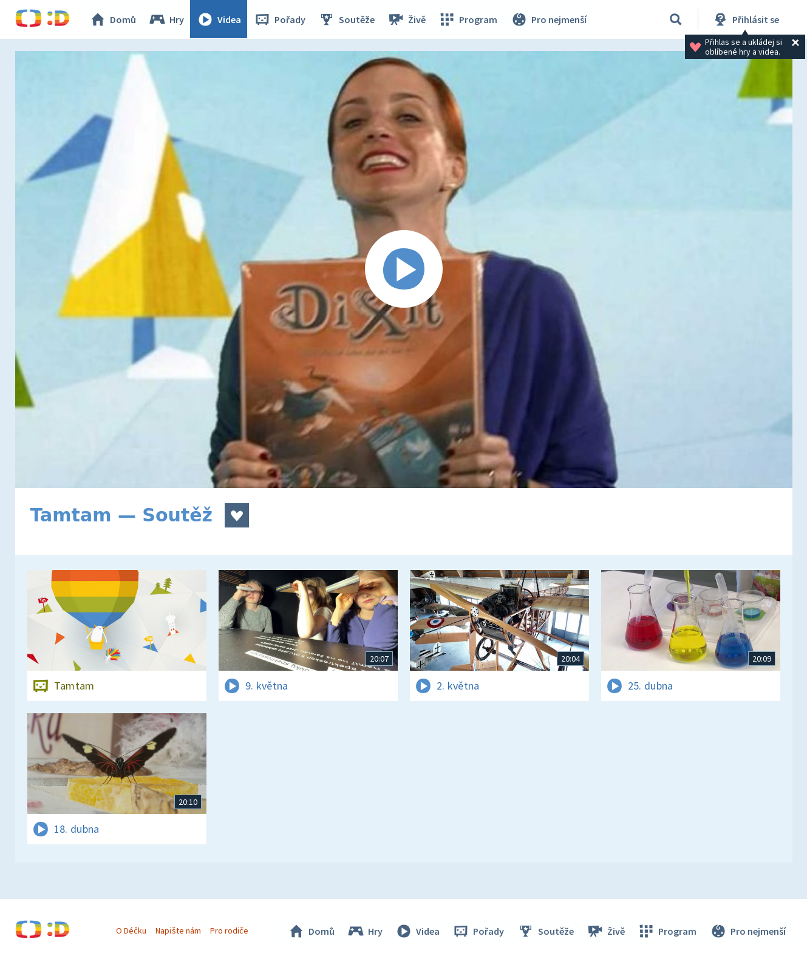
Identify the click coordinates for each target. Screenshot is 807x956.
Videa (219, 19)
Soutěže (346, 19)
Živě (406, 19)
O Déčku (132, 930)
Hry (167, 19)
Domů (113, 19)
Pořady (280, 19)
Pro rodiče (229, 930)
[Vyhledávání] (676, 19)
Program (468, 19)
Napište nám (178, 930)
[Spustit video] (403, 269)
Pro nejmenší (548, 19)
